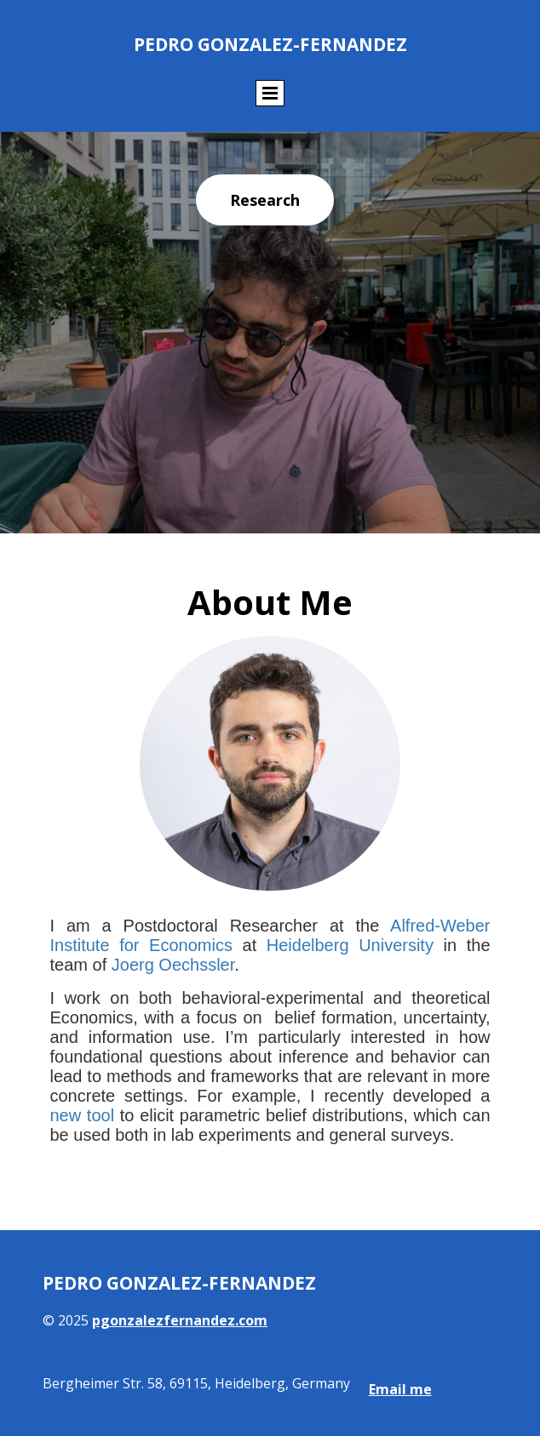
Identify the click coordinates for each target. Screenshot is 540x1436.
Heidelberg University (350, 945)
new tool (82, 1115)
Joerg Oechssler (173, 964)
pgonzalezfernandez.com (179, 1320)
